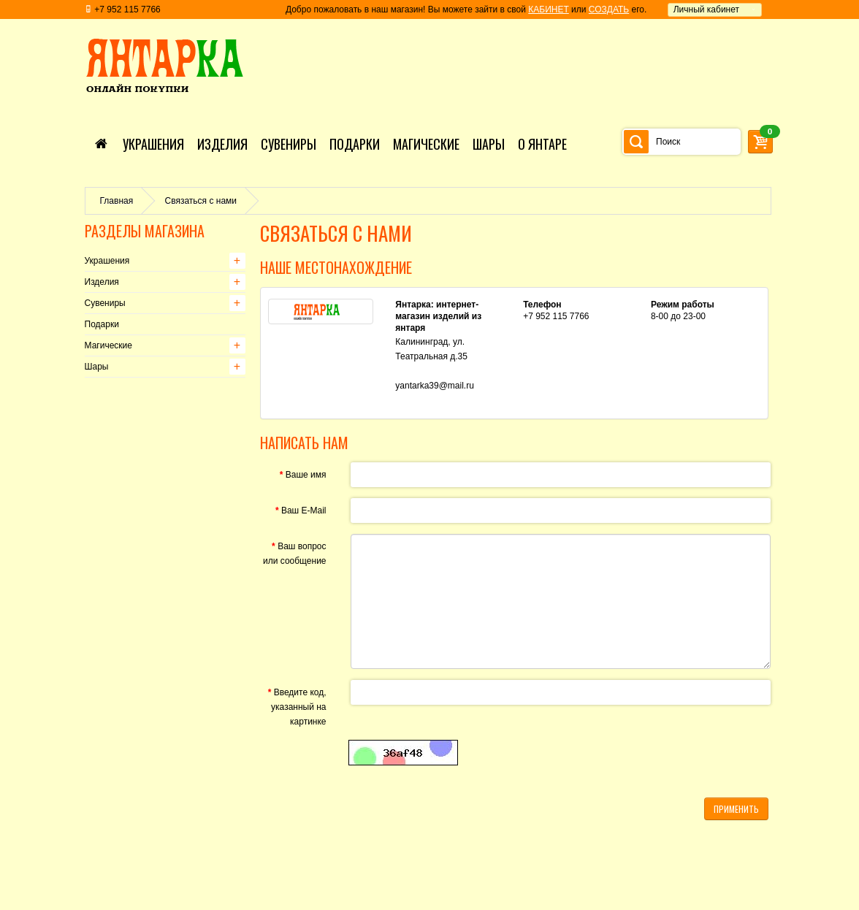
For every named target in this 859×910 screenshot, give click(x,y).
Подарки (102, 324)
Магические (108, 345)
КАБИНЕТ (548, 9)
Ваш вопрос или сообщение (295, 553)
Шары (97, 367)
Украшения (107, 261)
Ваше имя (306, 475)
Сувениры (105, 303)
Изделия (102, 282)
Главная (117, 201)
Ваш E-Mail (304, 510)
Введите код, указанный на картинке (298, 707)
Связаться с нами (201, 201)
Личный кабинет (706, 9)
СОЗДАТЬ (609, 9)
